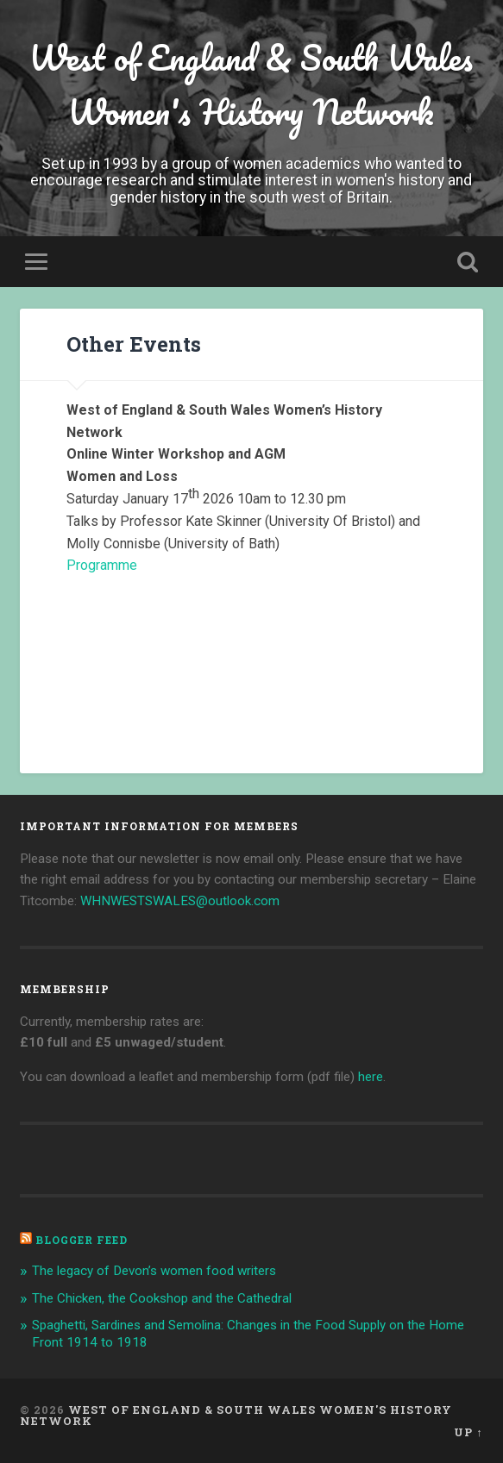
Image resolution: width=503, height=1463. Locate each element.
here (370, 1077)
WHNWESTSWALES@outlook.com (180, 901)
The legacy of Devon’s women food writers (154, 1271)
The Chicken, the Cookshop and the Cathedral (162, 1298)
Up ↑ (468, 1432)
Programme (101, 565)
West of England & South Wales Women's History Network (251, 84)
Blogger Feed (81, 1240)
